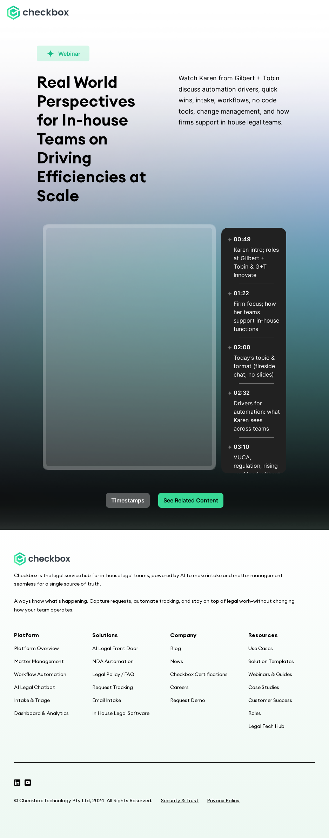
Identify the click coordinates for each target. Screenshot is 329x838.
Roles (254, 713)
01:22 (241, 293)
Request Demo (187, 700)
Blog (175, 648)
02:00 (242, 347)
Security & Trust (180, 800)
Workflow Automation (40, 674)
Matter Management (39, 661)
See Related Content (190, 500)
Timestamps (128, 500)
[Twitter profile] (17, 782)
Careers (179, 687)
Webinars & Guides (270, 674)
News (176, 661)
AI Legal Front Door (115, 648)
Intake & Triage (32, 700)
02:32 (242, 392)
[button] (313, 12)
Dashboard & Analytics (41, 713)
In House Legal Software (120, 713)
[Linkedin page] (28, 782)
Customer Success (270, 700)
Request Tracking (112, 687)
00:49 (242, 239)
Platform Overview (36, 648)
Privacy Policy (223, 800)
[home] (38, 13)
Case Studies (263, 687)
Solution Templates (271, 661)
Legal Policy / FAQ (113, 674)
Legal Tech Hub (266, 726)
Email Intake (106, 700)
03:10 (241, 446)
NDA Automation (113, 661)
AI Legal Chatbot (34, 687)
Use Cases (260, 648)
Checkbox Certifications (199, 674)
